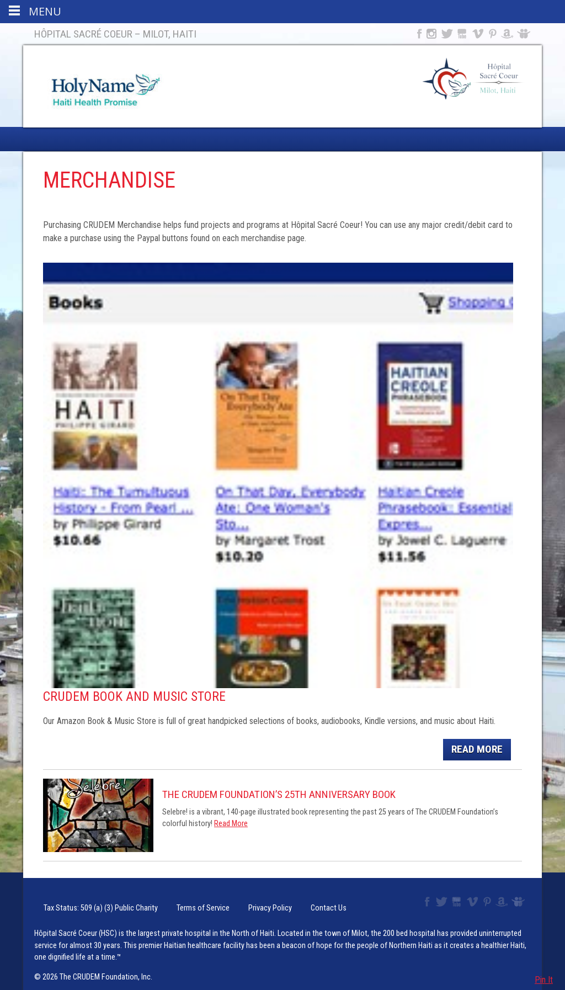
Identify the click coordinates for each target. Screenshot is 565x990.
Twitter (446, 34)
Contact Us (272, 902)
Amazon (507, 34)
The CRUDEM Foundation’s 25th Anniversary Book (279, 794)
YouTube (463, 34)
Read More (477, 749)
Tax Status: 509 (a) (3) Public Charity (84, 902)
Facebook (418, 34)
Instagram (431, 34)
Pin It (544, 980)
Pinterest (493, 34)
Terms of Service (170, 902)
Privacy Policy (225, 902)
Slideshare (526, 34)
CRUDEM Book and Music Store (134, 696)
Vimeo (479, 34)
